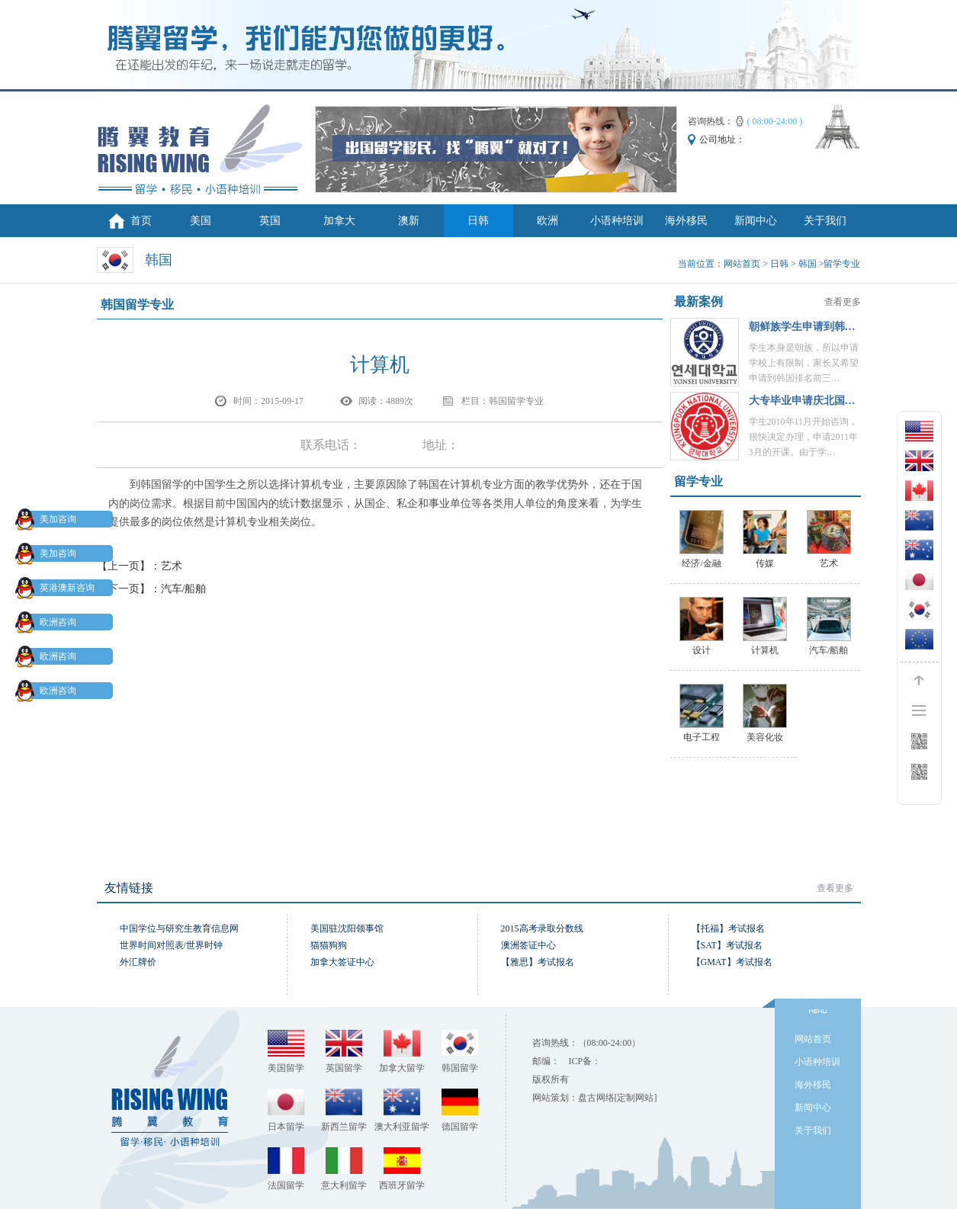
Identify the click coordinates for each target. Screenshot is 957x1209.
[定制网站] (636, 1097)
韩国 (807, 263)
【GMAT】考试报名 (732, 962)
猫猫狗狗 (328, 945)
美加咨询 (48, 519)
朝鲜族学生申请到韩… (802, 326)
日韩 (478, 220)
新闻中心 (755, 220)
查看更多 (842, 302)
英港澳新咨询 (58, 587)
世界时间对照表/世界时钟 (171, 945)
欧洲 (547, 220)
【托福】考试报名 (728, 928)
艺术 (171, 566)
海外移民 (686, 220)
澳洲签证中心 (528, 945)
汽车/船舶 (184, 589)
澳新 (408, 220)
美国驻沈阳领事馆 (347, 928)
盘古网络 (596, 1097)
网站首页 (742, 263)
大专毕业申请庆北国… (802, 400)
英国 (270, 220)
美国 (200, 220)
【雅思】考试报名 (537, 962)
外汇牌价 (138, 962)
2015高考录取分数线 (542, 928)
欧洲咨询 (48, 622)
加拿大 (339, 220)
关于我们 (825, 220)
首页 (141, 220)
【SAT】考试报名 (727, 945)
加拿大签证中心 (342, 962)
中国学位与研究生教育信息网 (179, 928)
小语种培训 (617, 220)
